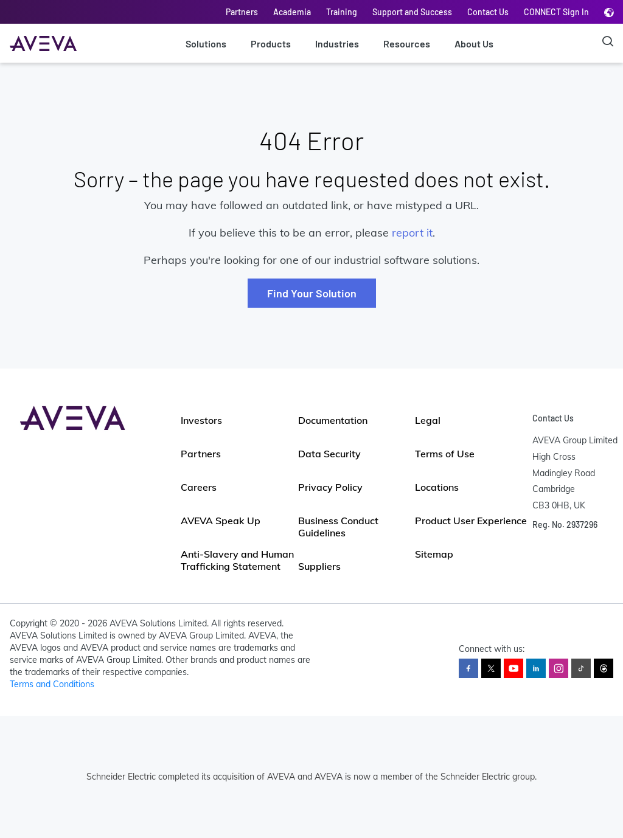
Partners (242, 12)
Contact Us (488, 12)
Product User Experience (471, 520)
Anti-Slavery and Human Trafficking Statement (237, 560)
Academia (292, 12)
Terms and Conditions (52, 684)
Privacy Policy (330, 487)
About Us (473, 43)
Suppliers (319, 566)
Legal (427, 420)
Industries (337, 43)
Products (271, 43)
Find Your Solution (312, 293)
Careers (199, 487)
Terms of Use (445, 454)
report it (412, 233)
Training (341, 12)
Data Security (329, 454)
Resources (406, 43)
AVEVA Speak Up (220, 520)
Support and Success (412, 12)
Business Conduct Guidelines (338, 526)
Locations (437, 487)
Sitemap (434, 554)
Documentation (332, 420)
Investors (201, 420)
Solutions (206, 43)
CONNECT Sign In (556, 12)
